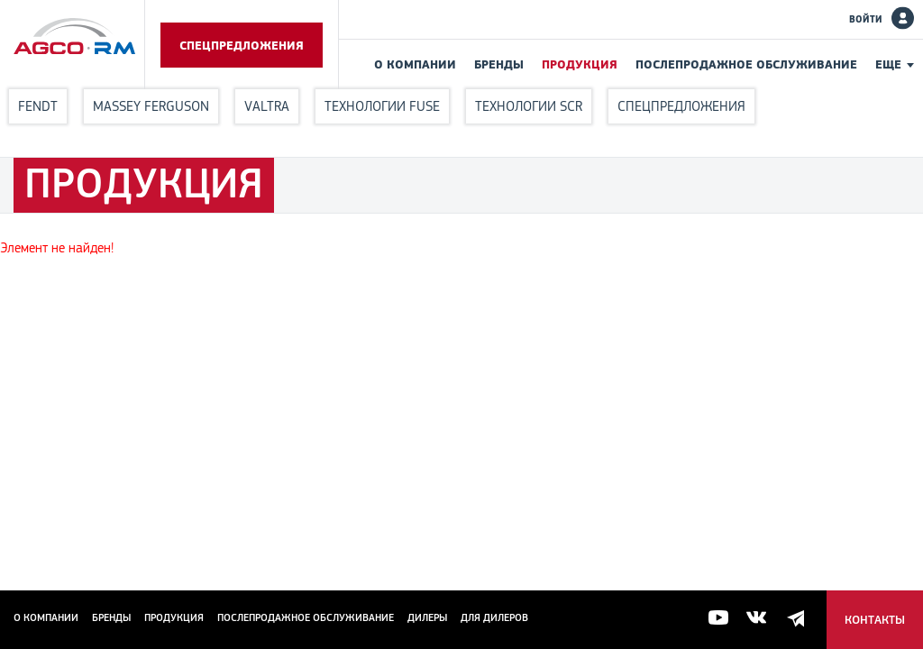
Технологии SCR (528, 106)
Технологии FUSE (382, 106)
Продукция (579, 64)
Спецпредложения (241, 45)
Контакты (875, 619)
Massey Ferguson (151, 106)
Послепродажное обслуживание (746, 64)
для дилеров (494, 617)
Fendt (38, 106)
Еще (888, 64)
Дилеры (427, 617)
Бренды (499, 64)
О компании (415, 64)
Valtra (266, 106)
